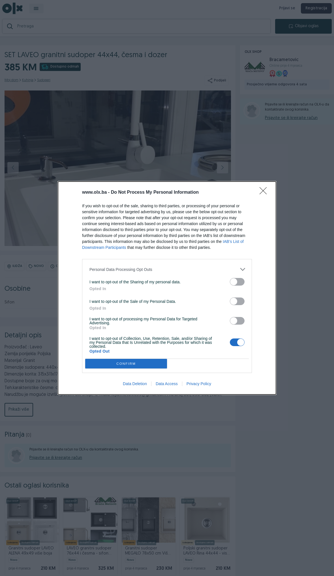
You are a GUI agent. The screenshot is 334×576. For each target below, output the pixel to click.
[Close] (265, 192)
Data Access (167, 383)
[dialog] (167, 288)
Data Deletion (135, 383)
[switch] (237, 282)
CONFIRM (126, 364)
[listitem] (167, 269)
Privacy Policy (199, 383)
